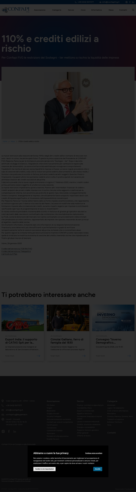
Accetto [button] (97, 469)
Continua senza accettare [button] (93, 453)
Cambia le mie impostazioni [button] (44, 469)
